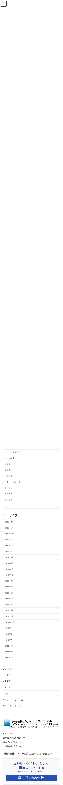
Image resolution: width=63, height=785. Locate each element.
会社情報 (7, 675)
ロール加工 (10, 458)
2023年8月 (9, 634)
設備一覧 (7, 687)
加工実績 (7, 681)
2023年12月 (10, 622)
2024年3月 (9, 610)
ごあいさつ (8, 669)
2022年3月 (9, 652)
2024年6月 (9, 593)
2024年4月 (9, 604)
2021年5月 (9, 658)
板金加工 (9, 494)
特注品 (8, 505)
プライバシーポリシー (13, 706)
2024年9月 (9, 581)
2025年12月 (10, 534)
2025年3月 (9, 563)
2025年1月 (9, 569)
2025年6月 (9, 545)
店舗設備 (9, 476)
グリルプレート (14, 482)
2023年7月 (9, 640)
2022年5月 (9, 646)
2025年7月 (9, 540)
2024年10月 (10, 575)
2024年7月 (9, 587)
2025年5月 (9, 551)
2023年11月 (10, 628)
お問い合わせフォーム (13, 700)
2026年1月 (9, 528)
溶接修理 (9, 499)
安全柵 (8, 470)
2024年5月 (9, 599)
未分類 (8, 488)
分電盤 (8, 464)
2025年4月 (9, 557)
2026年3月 (9, 522)
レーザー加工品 (12, 452)
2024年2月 (9, 616)
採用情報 (7, 693)
